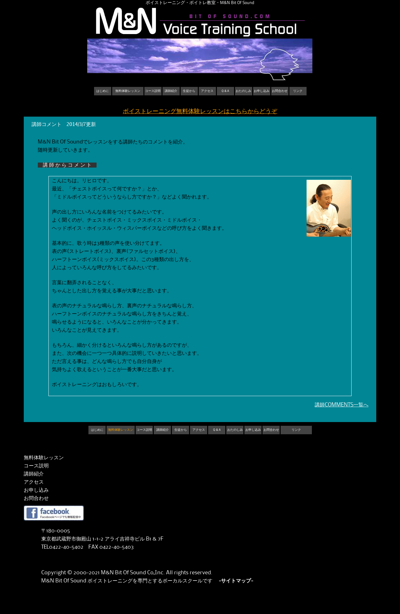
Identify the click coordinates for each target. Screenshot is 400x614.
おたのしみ (243, 91)
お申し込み (261, 91)
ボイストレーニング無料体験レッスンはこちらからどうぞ (200, 111)
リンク (297, 91)
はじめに (102, 91)
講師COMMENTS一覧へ (341, 404)
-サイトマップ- (236, 580)
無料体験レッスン (127, 91)
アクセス (207, 91)
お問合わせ (280, 91)
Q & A (225, 91)
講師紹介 (171, 91)
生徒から (189, 91)
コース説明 (153, 91)
